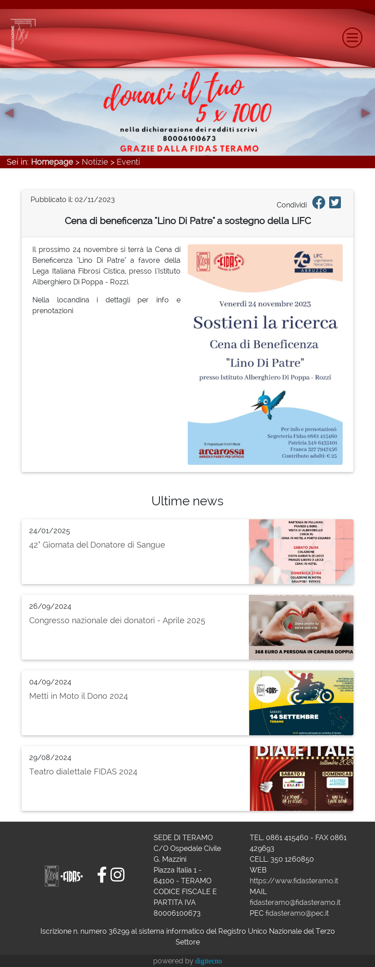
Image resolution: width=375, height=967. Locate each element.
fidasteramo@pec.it (297, 913)
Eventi (128, 161)
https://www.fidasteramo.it (294, 881)
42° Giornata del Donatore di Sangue (97, 544)
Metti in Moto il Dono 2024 (78, 696)
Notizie (95, 161)
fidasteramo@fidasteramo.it (295, 902)
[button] (9, 111)
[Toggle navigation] (352, 37)
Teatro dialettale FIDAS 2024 (83, 771)
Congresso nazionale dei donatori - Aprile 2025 (117, 620)
